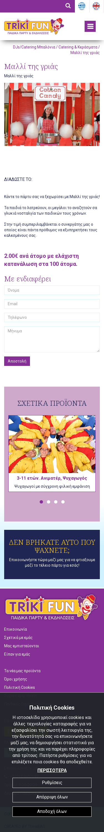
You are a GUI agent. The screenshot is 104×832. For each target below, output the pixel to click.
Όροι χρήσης (15, 679)
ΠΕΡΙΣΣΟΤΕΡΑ (52, 770)
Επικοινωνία (15, 629)
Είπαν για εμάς (17, 654)
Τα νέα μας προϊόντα (22, 671)
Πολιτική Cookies (19, 687)
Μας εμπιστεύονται (21, 646)
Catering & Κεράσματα (78, 47)
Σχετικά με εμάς (18, 637)
